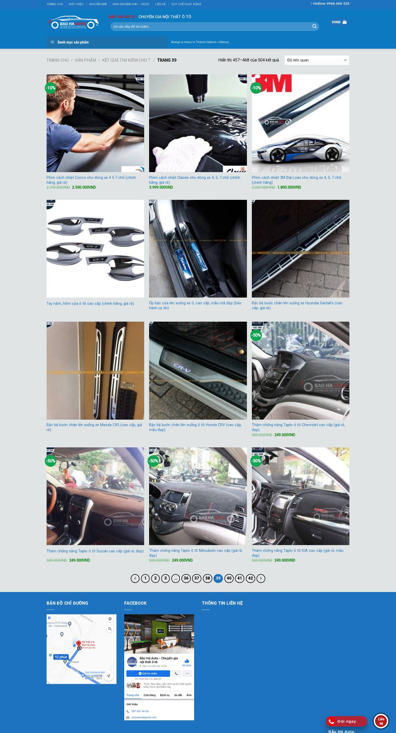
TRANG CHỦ (55, 4)
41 (239, 578)
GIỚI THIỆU (76, 4)
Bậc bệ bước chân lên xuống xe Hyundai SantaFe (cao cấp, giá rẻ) (297, 305)
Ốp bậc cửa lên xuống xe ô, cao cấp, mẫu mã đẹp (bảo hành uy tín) (195, 305)
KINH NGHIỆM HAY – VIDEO (131, 4)
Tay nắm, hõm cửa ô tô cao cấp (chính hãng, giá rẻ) (90, 303)
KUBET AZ (56, 687)
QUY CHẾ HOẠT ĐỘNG (186, 4)
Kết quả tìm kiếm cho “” (126, 60)
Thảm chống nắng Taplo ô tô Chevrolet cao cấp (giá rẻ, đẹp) (298, 427)
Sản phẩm (85, 60)
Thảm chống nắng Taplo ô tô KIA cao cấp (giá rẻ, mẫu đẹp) (297, 553)
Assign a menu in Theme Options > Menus (200, 42)
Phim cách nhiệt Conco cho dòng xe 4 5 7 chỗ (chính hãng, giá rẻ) (91, 180)
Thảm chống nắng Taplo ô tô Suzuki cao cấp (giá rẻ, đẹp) (95, 551)
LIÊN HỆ (160, 4)
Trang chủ (58, 60)
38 (207, 578)
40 (229, 578)
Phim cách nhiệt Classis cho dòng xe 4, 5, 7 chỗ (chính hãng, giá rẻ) (194, 180)
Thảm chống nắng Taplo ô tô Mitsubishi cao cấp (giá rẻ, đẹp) (196, 553)
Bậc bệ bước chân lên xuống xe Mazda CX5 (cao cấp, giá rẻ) (94, 427)
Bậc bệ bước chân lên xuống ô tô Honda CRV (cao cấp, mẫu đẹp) (195, 427)
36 (186, 578)
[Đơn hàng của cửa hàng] (316, 60)
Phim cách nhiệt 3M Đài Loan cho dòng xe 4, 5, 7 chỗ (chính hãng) (296, 180)
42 (250, 578)
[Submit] (314, 26)
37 (196, 578)
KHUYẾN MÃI (98, 4)
